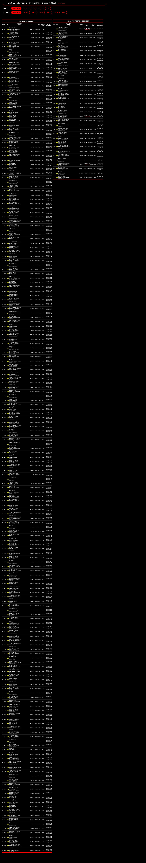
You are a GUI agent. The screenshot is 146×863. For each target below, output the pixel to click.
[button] (16, 8)
